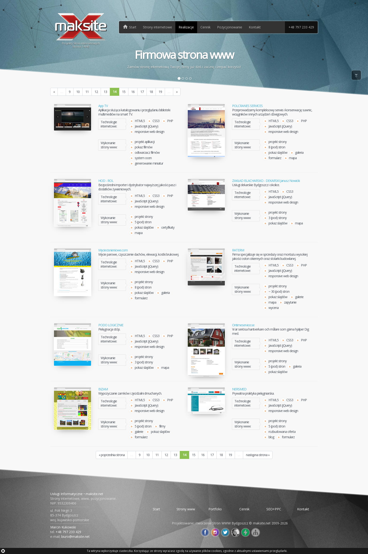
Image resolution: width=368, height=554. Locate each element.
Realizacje (186, 27)
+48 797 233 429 (301, 27)
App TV (103, 106)
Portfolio (215, 509)
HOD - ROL (105, 181)
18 (151, 91)
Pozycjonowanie (229, 27)
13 (105, 91)
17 (142, 91)
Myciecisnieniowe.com (113, 250)
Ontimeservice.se (243, 325)
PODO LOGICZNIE (110, 325)
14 (114, 91)
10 (78, 91)
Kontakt (255, 27)
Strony (157, 27)
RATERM (238, 250)
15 (123, 91)
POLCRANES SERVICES (247, 106)
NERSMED (239, 389)
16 (132, 91)
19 (160, 91)
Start (156, 509)
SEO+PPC (273, 509)
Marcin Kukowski (63, 527)
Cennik (205, 27)
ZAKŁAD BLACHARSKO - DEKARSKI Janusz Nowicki (266, 181)
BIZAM (103, 389)
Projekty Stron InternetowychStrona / (81, 30)
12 (96, 91)
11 (87, 91)
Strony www (185, 509)
